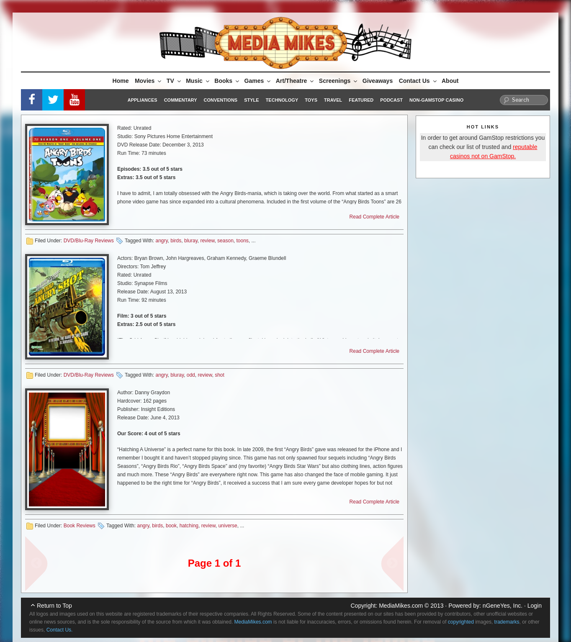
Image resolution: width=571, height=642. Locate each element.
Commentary (180, 100)
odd (191, 375)
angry (161, 241)
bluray (191, 241)
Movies (148, 80)
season (225, 241)
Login (534, 605)
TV (174, 80)
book (171, 526)
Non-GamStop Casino (436, 100)
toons (242, 241)
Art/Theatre (295, 80)
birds (175, 241)
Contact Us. (59, 630)
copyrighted (461, 622)
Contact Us (418, 80)
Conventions (220, 100)
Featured (361, 100)
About (450, 80)
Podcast (391, 100)
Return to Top (54, 605)
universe (227, 526)
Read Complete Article (374, 217)
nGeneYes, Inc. (502, 605)
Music (198, 80)
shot (219, 375)
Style (251, 100)
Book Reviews (79, 526)
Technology (282, 100)
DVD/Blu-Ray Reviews (89, 241)
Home (121, 80)
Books (227, 80)
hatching (189, 526)
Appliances (142, 100)
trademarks (507, 622)
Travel (333, 100)
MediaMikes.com (401, 605)
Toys (311, 100)
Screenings (338, 80)
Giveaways (378, 80)
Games (258, 80)
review (207, 241)
